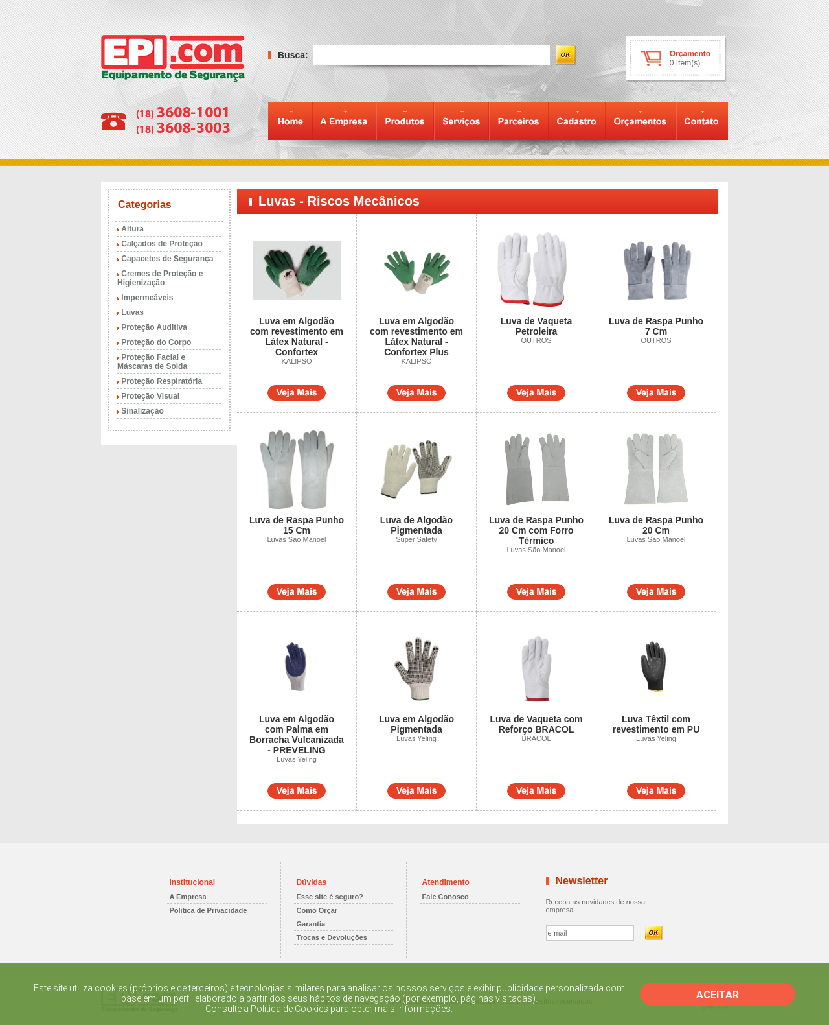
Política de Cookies (289, 1009)
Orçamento (690, 53)
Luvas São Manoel (296, 539)
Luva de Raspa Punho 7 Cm (656, 326)
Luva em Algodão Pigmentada (416, 724)
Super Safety (416, 539)
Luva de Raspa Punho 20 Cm (656, 525)
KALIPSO (296, 361)
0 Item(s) (685, 62)
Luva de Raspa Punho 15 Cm (296, 525)
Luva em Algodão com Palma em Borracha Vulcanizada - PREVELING (296, 734)
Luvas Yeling (297, 759)
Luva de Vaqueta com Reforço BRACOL (536, 724)
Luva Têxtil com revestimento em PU (656, 724)
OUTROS (536, 340)
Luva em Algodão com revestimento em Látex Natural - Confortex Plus (416, 336)
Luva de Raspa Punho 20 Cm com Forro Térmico (536, 530)
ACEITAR (717, 995)
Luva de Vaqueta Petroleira (536, 326)
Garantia (311, 924)
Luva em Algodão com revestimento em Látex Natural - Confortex (296, 336)
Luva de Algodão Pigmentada (416, 525)
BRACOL (536, 738)
